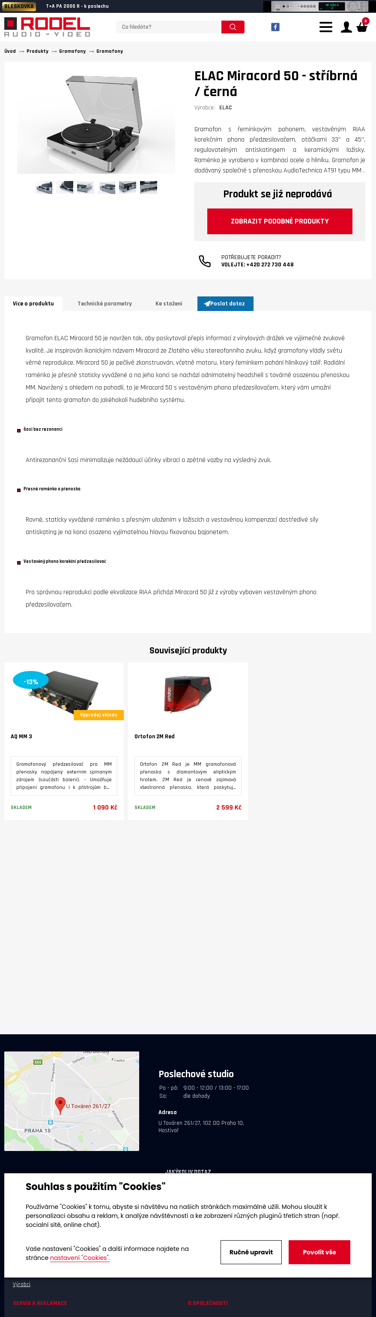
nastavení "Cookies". (80, 1258)
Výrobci (21, 1284)
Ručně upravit (251, 1252)
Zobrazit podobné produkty (280, 221)
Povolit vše (319, 1252)
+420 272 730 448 (270, 265)
